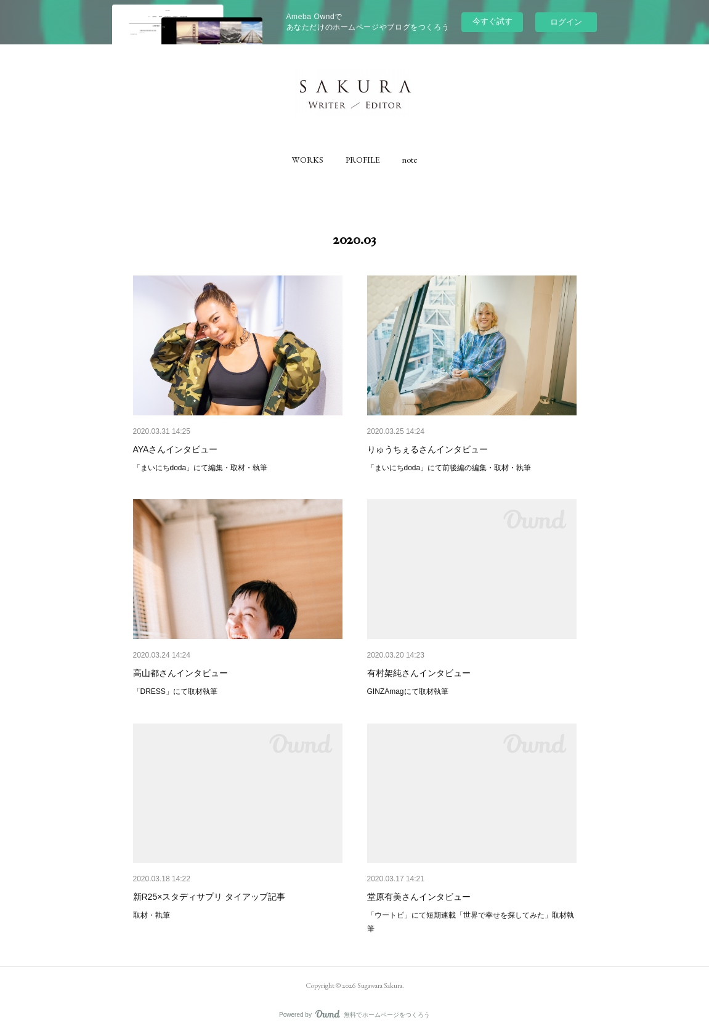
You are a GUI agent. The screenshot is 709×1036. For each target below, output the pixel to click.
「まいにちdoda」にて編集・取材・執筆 (200, 467)
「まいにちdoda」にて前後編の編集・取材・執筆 (449, 467)
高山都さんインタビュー (180, 673)
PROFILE (363, 159)
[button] (307, 159)
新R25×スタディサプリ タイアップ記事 (209, 897)
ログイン (566, 22)
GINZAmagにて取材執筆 (407, 691)
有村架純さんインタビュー (419, 673)
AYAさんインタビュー (175, 449)
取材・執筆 (151, 915)
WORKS (307, 159)
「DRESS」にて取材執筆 (175, 691)
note (409, 159)
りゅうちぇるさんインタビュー (427, 449)
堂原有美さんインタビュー (419, 897)
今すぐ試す (492, 21)
